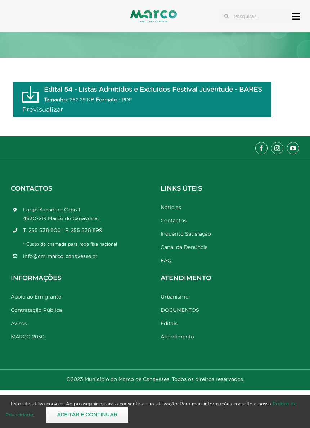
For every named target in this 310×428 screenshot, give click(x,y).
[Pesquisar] (226, 16)
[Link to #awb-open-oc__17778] (296, 16)
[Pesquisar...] (255, 16)
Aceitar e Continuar (87, 415)
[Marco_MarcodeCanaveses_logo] (153, 13)
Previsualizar (42, 109)
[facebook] (261, 148)
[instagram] (277, 148)
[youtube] (293, 148)
